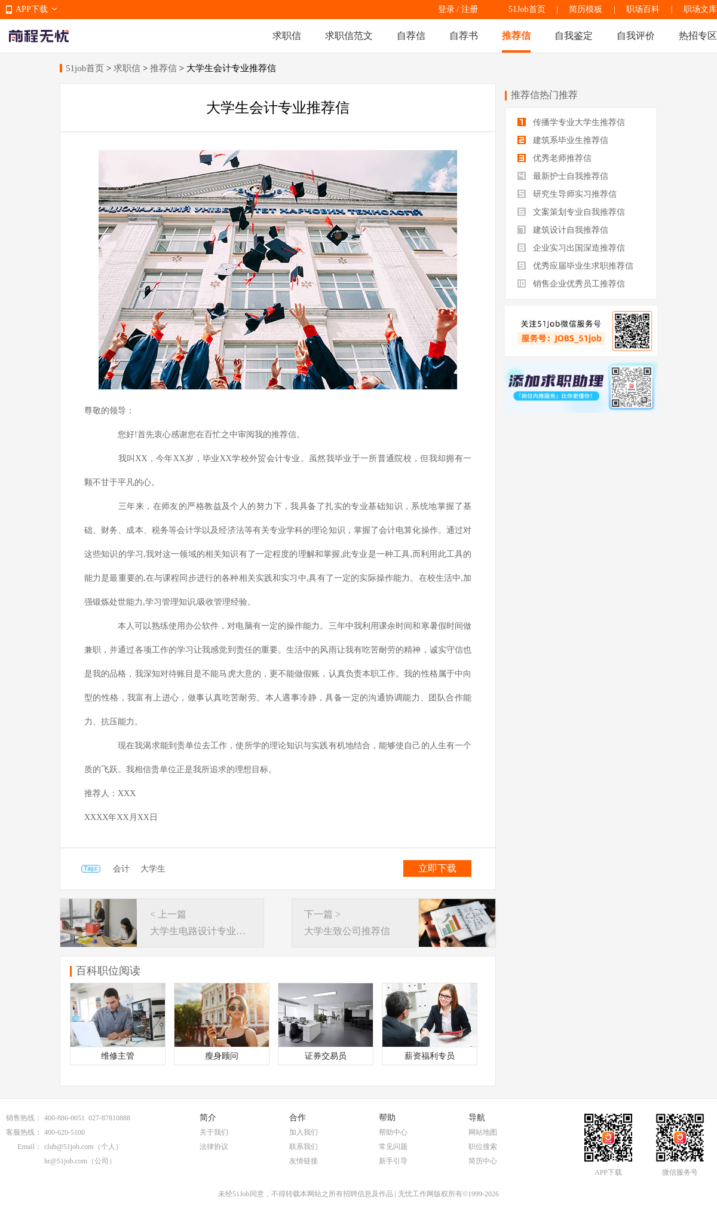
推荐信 (516, 36)
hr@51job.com (65, 1161)
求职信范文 (349, 36)
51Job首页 (526, 9)
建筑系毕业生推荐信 (562, 140)
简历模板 (585, 9)
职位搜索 (482, 1146)
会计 (121, 868)
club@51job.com (69, 1146)
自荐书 (463, 36)
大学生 (153, 868)
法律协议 (214, 1146)
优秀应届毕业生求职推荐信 (575, 265)
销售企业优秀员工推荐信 (571, 283)
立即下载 (437, 868)
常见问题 (393, 1146)
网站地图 (482, 1132)
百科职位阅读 (108, 971)
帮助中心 (393, 1132)
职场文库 (700, 9)
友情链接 (303, 1161)
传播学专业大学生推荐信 (571, 122)
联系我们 (303, 1146)
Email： (29, 1146)
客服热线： (24, 1132)
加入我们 (303, 1132)
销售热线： (24, 1118)
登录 (446, 9)
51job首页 (85, 68)
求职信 (286, 36)
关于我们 (214, 1132)
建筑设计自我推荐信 (562, 229)
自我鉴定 (573, 36)
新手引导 (393, 1161)
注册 (469, 9)
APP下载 (32, 9)
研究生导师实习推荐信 (567, 194)
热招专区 (698, 36)
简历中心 (482, 1161)
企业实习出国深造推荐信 (571, 247)
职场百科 (643, 9)
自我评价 (636, 36)
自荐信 (411, 36)
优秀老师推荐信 (554, 158)
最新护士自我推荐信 (562, 176)
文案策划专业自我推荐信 (571, 212)
